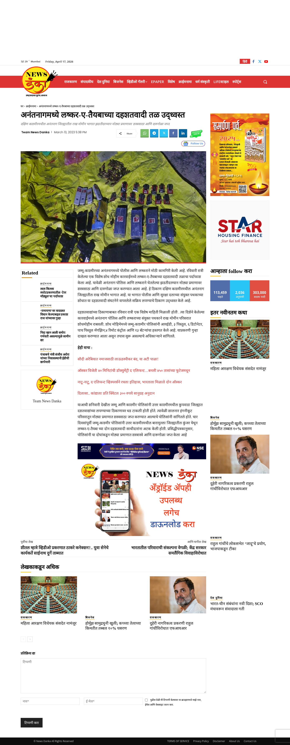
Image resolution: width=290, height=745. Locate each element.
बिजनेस (90, 617)
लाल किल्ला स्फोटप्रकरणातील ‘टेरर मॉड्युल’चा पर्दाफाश (53, 292)
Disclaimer (219, 741)
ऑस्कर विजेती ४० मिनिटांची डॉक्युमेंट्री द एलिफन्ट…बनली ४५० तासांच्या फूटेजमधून (134, 371)
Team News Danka (35, 132)
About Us (234, 741)
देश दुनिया (216, 597)
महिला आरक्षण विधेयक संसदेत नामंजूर (49, 623)
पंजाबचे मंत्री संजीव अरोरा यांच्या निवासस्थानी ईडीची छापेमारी (54, 358)
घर (22, 106)
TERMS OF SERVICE (178, 741)
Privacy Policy (201, 741)
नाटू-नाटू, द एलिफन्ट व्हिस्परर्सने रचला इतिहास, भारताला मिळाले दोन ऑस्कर (130, 382)
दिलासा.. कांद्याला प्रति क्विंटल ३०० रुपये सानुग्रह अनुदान (116, 393)
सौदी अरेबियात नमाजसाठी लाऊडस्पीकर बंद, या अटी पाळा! (118, 359)
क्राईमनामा (31, 106)
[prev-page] (23, 639)
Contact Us (250, 741)
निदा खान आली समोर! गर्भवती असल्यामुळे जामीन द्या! (55, 336)
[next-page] (30, 639)
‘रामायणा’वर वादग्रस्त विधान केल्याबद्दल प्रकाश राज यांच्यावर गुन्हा (54, 314)
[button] (265, 82)
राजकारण (26, 617)
